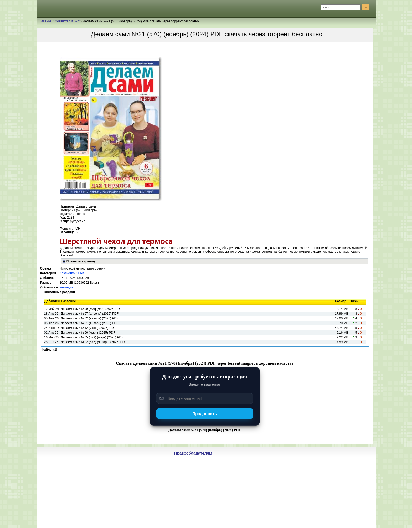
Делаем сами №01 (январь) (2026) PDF (89, 323)
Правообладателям (193, 453)
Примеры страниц (80, 261)
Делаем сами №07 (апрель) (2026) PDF (90, 313)
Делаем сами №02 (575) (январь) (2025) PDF (94, 342)
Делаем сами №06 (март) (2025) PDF (88, 332)
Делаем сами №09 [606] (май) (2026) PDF (91, 309)
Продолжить (204, 413)
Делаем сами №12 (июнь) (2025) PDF (88, 328)
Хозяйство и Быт (72, 273)
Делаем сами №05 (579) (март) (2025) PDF (92, 337)
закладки (66, 287)
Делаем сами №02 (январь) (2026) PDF (89, 318)
